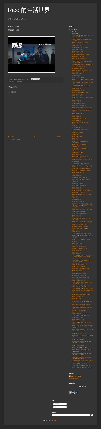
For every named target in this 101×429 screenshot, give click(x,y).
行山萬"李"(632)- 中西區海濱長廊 (80, 129)
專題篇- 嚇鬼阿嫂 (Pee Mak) (79, 333)
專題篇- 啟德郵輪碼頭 (77, 52)
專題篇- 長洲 (75, 197)
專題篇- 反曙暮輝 (76, 154)
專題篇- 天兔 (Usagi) (77, 49)
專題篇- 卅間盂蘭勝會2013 (79, 105)
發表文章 (56, 403)
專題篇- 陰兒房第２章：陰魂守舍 (80, 123)
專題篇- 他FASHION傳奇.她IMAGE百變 (82, 190)
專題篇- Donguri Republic (78, 266)
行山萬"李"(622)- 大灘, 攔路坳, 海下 (81, 315)
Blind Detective (18, 81)
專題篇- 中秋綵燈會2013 (78, 73)
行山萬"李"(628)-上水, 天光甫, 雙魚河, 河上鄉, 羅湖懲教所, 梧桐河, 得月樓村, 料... (82, 257)
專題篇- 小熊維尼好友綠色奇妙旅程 (81, 239)
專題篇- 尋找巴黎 (76, 175)
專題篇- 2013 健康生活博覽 (79, 273)
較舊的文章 (60, 136)
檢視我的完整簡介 (73, 378)
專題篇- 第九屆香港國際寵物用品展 (81, 170)
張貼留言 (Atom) (16, 139)
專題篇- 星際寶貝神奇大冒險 (79, 213)
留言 (55, 407)
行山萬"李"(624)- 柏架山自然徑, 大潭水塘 (82, 288)
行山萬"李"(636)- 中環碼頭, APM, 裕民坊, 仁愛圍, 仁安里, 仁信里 (82, 65)
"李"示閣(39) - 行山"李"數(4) (79, 310)
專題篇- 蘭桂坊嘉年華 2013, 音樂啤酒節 (82, 209)
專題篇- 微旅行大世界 (77, 152)
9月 (73, 33)
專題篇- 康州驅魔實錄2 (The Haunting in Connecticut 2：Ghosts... (82, 330)
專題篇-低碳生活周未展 (78, 90)
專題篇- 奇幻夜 (76, 161)
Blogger (56, 420)
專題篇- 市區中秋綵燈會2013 (79, 58)
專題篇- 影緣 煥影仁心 (77, 271)
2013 (72, 29)
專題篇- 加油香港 (76, 125)
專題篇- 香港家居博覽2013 (79, 275)
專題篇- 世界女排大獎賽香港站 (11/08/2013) (80, 142)
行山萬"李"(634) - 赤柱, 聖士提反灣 (81, 86)
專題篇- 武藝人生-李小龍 (78, 192)
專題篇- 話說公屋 (76, 45)
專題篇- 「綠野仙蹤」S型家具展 (80, 228)
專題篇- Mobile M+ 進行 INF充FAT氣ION (82, 367)
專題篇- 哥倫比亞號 (77, 114)
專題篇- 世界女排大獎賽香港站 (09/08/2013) (80, 149)
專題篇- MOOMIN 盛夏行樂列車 (80, 226)
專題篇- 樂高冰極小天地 (78, 56)
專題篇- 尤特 (75, 139)
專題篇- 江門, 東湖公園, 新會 (79, 248)
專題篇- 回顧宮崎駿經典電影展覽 (80, 268)
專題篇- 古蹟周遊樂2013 (78, 68)
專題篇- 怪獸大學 (76, 253)
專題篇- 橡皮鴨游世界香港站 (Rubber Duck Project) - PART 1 (81, 357)
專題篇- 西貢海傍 (76, 116)
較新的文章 (11, 136)
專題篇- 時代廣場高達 (77, 183)
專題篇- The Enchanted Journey (80, 92)
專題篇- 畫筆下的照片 (77, 95)
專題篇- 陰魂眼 (76, 75)
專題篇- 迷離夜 (76, 231)
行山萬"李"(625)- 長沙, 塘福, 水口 (80, 286)
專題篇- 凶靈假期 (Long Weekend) (81, 304)
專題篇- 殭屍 (75, 134)
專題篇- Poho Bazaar (77, 296)
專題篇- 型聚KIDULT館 (78, 173)
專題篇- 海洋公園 (76, 199)
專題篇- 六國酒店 (76, 101)
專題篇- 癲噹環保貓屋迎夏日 (79, 211)
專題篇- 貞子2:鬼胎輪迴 (78, 77)
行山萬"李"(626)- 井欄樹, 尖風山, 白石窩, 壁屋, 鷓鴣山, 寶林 (82, 283)
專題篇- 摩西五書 (76, 299)
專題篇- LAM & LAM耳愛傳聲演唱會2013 (82, 80)
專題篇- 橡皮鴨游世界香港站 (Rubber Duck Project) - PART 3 (81, 342)
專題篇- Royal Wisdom (78, 345)
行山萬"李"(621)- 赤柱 (77, 317)
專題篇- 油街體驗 (76, 250)
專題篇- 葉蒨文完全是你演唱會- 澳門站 (82, 107)
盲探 (13, 81)
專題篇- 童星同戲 (76, 120)
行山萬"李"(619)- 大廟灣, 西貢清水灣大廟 (82, 361)
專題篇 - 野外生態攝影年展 (79, 224)
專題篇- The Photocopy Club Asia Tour (82, 70)
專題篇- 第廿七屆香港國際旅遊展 (80, 277)
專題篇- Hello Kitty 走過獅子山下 (80, 177)
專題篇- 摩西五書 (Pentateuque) (80, 313)
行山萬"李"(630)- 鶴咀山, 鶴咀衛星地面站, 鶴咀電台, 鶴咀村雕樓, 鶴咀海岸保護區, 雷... (82, 205)
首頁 (35, 136)
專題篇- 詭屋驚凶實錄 (77, 132)
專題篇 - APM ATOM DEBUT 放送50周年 (82, 166)
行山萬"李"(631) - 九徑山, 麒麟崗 (80, 163)
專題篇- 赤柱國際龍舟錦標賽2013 (80, 280)
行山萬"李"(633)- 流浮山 (78, 127)
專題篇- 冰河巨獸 (76, 88)
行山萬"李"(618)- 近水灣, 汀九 (79, 363)
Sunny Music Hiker (76, 376)
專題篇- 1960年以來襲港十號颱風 (80, 54)
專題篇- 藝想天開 (76, 188)
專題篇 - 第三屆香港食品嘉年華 (80, 43)
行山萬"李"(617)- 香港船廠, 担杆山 (81, 365)
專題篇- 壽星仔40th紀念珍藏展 (80, 157)
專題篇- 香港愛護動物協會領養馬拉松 (81, 294)
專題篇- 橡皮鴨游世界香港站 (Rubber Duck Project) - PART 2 (81, 354)
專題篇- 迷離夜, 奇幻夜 (78, 320)
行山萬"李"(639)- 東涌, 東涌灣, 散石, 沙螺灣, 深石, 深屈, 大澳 (82, 36)
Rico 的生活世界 (29, 10)
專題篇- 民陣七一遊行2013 (79, 246)
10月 (73, 31)
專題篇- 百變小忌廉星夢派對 (79, 185)
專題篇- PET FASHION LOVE (79, 347)
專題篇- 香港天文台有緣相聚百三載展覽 (82, 222)
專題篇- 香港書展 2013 (78, 201)
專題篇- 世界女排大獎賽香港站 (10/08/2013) (80, 145)
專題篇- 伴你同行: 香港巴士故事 (80, 47)
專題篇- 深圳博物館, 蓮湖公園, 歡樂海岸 (82, 159)
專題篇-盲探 (75, 241)
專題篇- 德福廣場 (76, 216)
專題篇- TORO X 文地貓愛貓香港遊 (81, 168)
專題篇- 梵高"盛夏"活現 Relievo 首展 (81, 195)
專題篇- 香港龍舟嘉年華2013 (79, 264)
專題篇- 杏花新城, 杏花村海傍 (79, 118)
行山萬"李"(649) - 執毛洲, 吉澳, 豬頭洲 (82, 233)
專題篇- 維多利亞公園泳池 (78, 103)
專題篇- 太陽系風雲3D (77, 244)
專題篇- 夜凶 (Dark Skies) (78, 339)
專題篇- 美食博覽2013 (77, 136)
